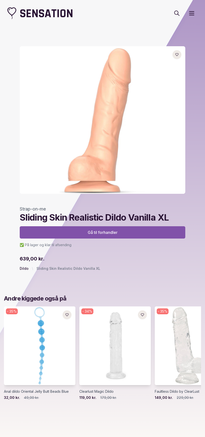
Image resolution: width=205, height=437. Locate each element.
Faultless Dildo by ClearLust (177, 391)
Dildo (24, 268)
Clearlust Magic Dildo (96, 391)
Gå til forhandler (103, 232)
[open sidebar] (191, 13)
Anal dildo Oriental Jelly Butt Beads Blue (36, 391)
